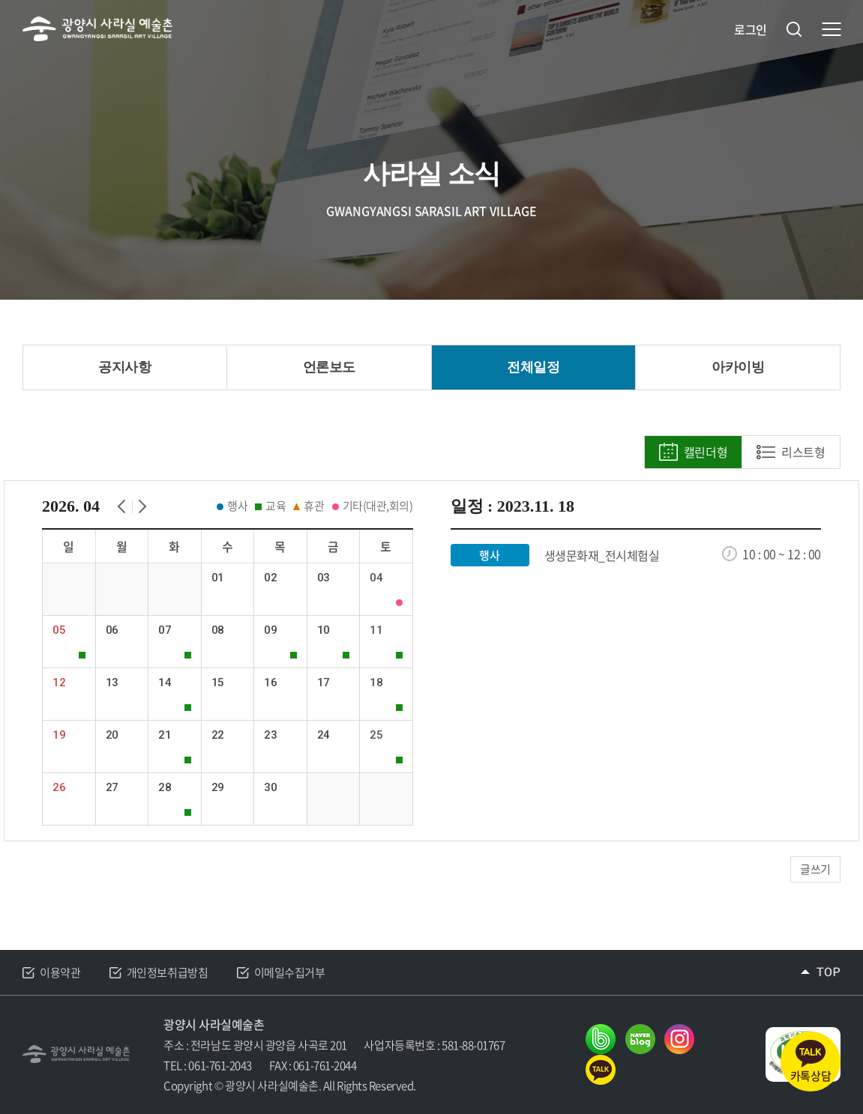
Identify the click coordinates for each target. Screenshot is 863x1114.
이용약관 (60, 972)
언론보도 (329, 367)
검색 (794, 29)
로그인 (750, 29)
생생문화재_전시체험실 (602, 555)
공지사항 (124, 367)
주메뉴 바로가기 (0, 0)
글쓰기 (815, 869)
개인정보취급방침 (167, 972)
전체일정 (533, 367)
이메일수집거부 (289, 972)
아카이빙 (738, 367)
